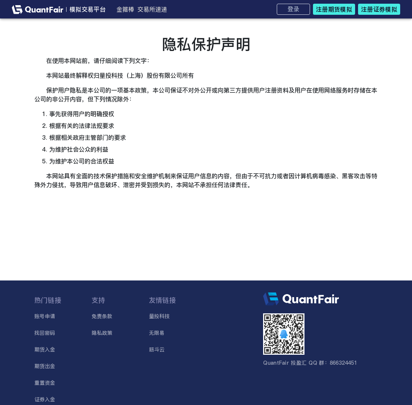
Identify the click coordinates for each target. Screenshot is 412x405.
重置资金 (44, 383)
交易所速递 (152, 9)
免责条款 (102, 316)
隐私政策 (102, 333)
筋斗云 (157, 349)
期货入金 (44, 349)
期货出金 (44, 366)
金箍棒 (125, 9)
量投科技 (159, 316)
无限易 (157, 333)
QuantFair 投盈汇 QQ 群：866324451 (310, 363)
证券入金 (44, 399)
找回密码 (44, 333)
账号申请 (44, 316)
